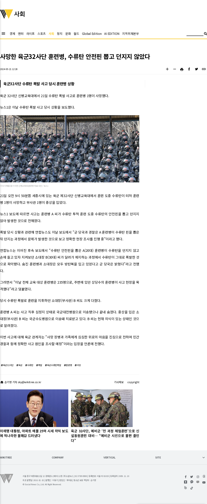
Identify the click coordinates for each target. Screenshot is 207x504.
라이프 (30, 33)
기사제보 (119, 382)
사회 (51, 33)
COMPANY (58, 457)
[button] (167, 69)
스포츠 (41, 33)
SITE (158, 457)
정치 (59, 33)
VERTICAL (110, 457)
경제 (12, 33)
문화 (68, 33)
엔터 (20, 33)
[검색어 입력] (194, 34)
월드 (76, 33)
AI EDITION (111, 33)
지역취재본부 (130, 33)
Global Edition (92, 33)
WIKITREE (6, 457)
